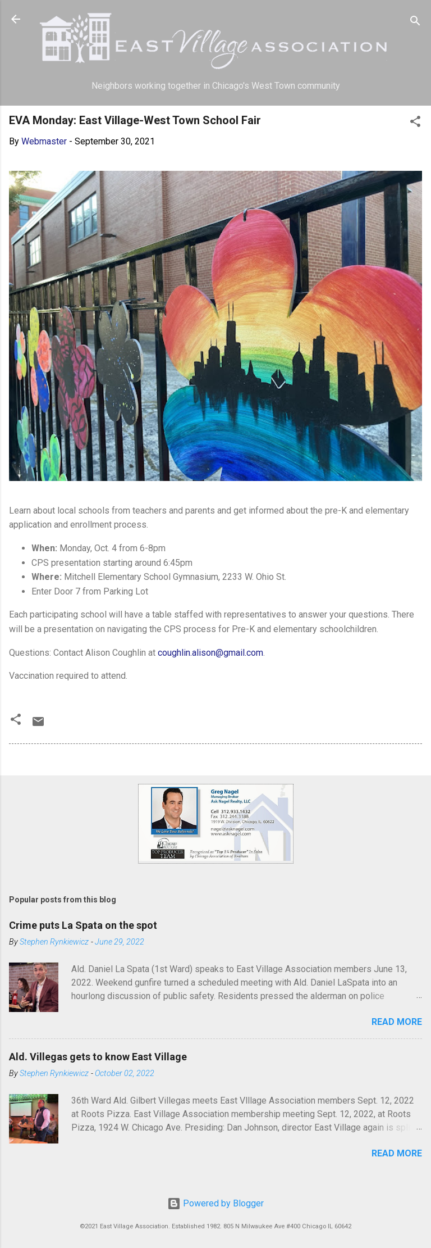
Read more (397, 1021)
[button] (415, 123)
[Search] (415, 23)
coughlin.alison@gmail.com (210, 652)
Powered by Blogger (215, 1203)
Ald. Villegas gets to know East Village (98, 1057)
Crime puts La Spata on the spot (83, 925)
